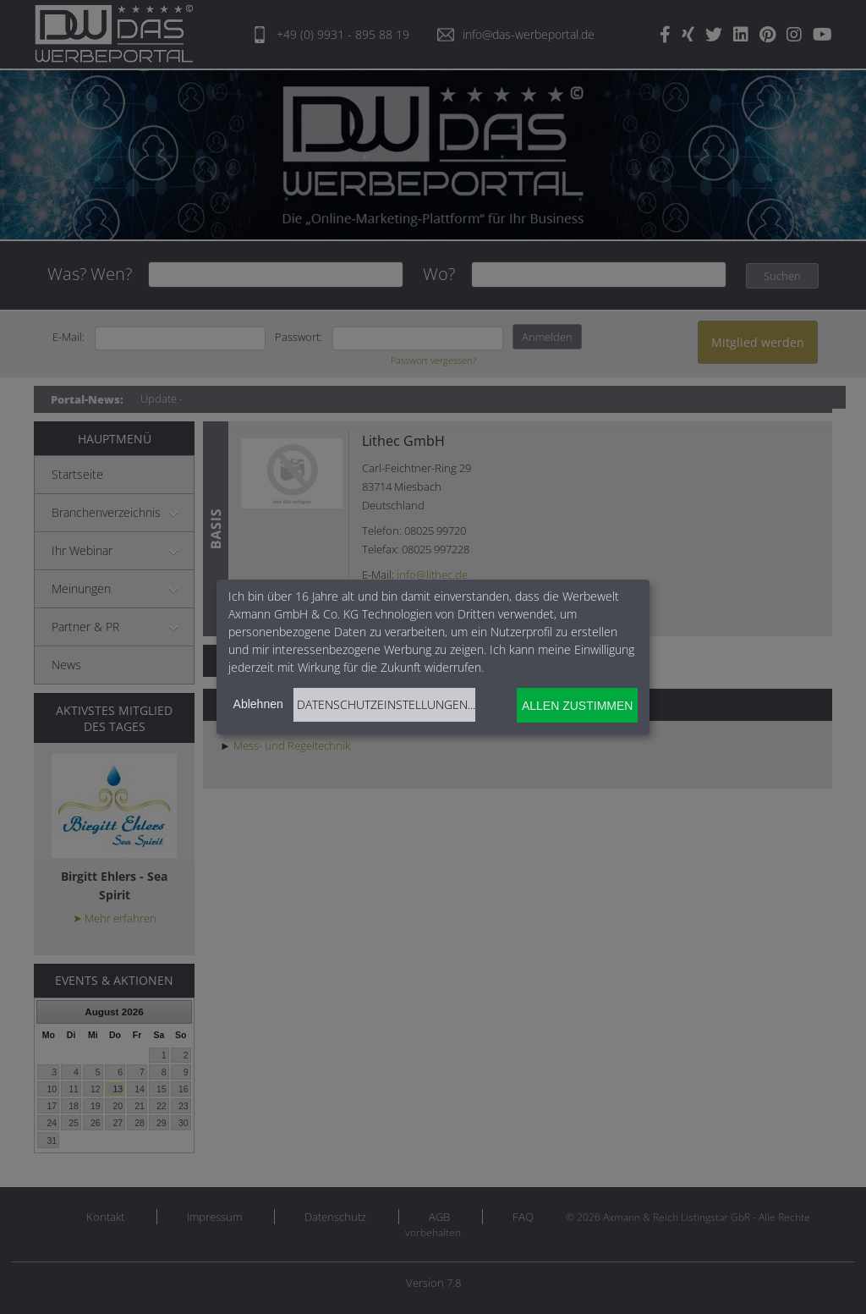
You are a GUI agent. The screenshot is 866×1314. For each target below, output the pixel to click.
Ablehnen (258, 704)
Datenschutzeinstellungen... (386, 704)
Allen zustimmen (577, 705)
